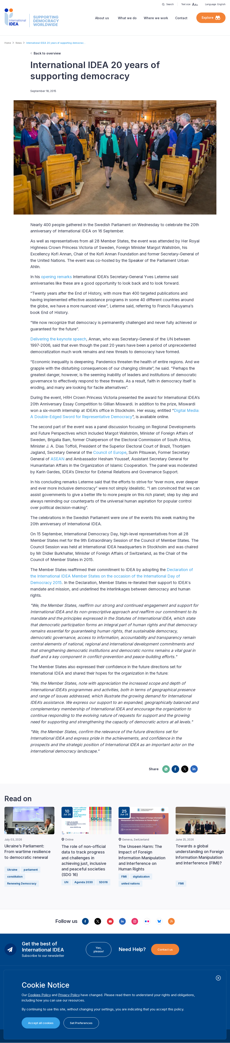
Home (7, 43)
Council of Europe (109, 452)
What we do (127, 18)
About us (102, 18)
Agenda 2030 (83, 882)
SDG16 (103, 882)
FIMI (124, 876)
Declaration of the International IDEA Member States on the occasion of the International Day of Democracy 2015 (111, 576)
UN (66, 882)
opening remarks (56, 276)
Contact (181, 18)
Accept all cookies (40, 1023)
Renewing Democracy (21, 883)
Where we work (156, 18)
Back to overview (47, 53)
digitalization (141, 876)
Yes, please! (99, 949)
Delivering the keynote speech (58, 339)
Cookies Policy (39, 995)
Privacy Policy (69, 995)
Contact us (165, 949)
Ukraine (12, 869)
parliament (31, 869)
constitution (15, 876)
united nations (130, 883)
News (19, 43)
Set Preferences (81, 1023)
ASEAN (57, 459)
